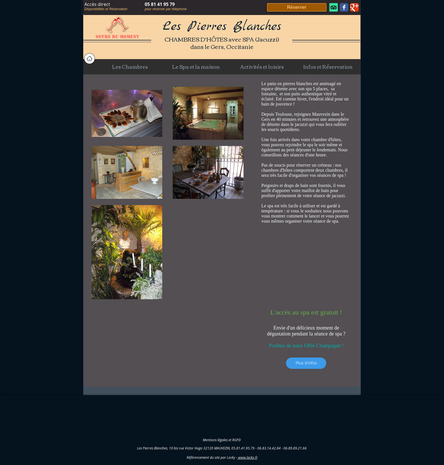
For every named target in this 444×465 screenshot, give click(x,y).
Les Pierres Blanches (222, 26)
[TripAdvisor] (333, 7)
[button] (130, 66)
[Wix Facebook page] (344, 7)
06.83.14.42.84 (269, 448)
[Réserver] (296, 7)
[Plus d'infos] (306, 363)
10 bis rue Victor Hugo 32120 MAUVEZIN (199, 448)
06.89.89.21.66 (295, 448)
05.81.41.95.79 (243, 448)
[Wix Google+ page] (354, 7)
